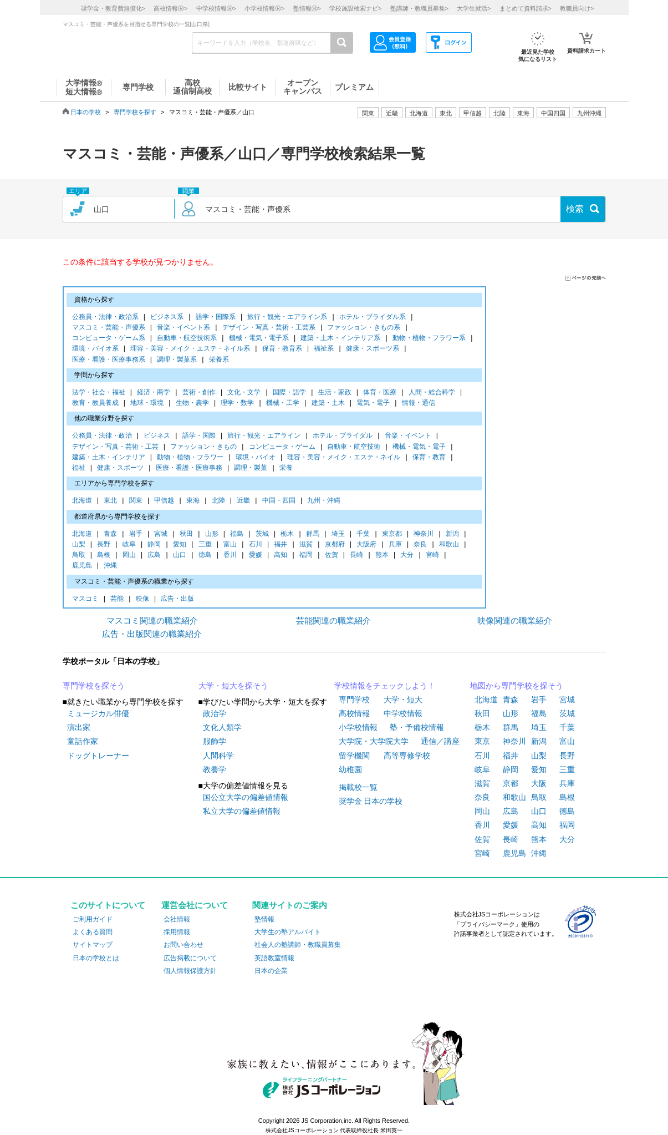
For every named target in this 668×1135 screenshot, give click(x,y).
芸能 (117, 599)
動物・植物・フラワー (190, 458)
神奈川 (424, 534)
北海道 (419, 113)
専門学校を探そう (94, 685)
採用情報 (177, 932)
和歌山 (449, 545)
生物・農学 (192, 403)
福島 (236, 534)
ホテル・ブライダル (343, 436)
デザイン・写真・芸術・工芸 (115, 447)
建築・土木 (328, 403)
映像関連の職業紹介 (514, 620)
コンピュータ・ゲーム (282, 447)
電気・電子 (373, 403)
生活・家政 (334, 393)
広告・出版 (177, 599)
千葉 (363, 534)
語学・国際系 (216, 317)
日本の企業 (271, 971)
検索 (575, 209)
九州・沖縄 (323, 501)
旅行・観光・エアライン (263, 436)
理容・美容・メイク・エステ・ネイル (343, 458)
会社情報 (177, 919)
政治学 (214, 713)
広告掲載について (190, 958)
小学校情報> (264, 8)
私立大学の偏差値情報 (242, 811)
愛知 (179, 545)
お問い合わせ (183, 945)
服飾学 (214, 741)
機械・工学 (282, 403)
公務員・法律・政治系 (105, 317)
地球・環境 (147, 403)
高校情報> (170, 8)
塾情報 (264, 919)
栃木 (287, 534)
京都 (510, 783)
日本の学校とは (96, 958)
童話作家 (82, 741)
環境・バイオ (256, 458)
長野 (103, 545)
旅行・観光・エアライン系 (287, 317)
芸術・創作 (199, 393)
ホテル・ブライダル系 (372, 317)
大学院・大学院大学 (374, 741)
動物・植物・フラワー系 (429, 338)
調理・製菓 (250, 468)
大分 (407, 555)
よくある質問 (93, 932)
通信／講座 (440, 741)
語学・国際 (199, 436)
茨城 (262, 534)
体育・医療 (379, 393)
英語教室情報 (274, 958)
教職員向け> (577, 8)
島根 (103, 555)
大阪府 (366, 545)
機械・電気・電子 (419, 447)
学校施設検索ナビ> (355, 8)
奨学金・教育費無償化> (113, 8)
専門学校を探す (135, 112)
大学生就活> (474, 8)
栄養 (286, 468)
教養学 (214, 769)
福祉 (78, 468)
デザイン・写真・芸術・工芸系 (268, 328)
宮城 (160, 534)
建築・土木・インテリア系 (340, 338)
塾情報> (307, 8)
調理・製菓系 (177, 360)
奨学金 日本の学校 (371, 801)
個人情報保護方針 (190, 971)
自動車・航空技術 (353, 447)
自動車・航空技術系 (187, 338)
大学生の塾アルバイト (287, 932)
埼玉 (338, 534)
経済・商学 (153, 393)
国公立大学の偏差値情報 (245, 797)
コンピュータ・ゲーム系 (108, 338)
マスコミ (85, 599)
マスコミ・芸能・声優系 (108, 328)
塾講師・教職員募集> (419, 8)
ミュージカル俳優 (98, 713)
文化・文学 (244, 393)
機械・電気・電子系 (259, 338)
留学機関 (354, 755)
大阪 (539, 783)
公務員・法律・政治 (102, 436)
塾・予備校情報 (417, 727)
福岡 (306, 555)
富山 (230, 545)
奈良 (420, 545)
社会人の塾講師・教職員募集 (297, 945)
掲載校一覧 (358, 787)
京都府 (335, 545)
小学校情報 (358, 727)
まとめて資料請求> (525, 8)
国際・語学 (289, 393)
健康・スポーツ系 (372, 349)
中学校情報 (403, 713)
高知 (280, 555)
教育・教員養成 (95, 403)
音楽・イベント (408, 436)
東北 (110, 501)
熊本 (382, 555)
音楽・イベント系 (183, 328)
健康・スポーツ (120, 468)
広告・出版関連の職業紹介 (152, 634)
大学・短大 (403, 699)
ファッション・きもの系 (363, 328)
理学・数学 (237, 403)
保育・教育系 (282, 349)
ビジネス (157, 436)
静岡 (154, 545)
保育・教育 (429, 458)
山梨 (78, 545)
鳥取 (78, 555)
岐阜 (129, 545)
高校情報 (354, 713)
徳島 (205, 555)
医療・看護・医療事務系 (108, 360)
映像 (142, 599)
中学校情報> (216, 8)
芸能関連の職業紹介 (333, 620)
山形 (211, 534)
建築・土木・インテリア (108, 458)
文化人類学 (222, 727)
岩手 (135, 534)
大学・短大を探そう (233, 685)
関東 (135, 501)
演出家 (78, 727)
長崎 (356, 555)
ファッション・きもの (203, 447)
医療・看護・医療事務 (189, 468)
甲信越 (164, 501)
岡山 (129, 555)
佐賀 (331, 555)
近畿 (243, 501)
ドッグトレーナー (98, 755)
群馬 (312, 534)
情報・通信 (418, 403)
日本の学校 (85, 112)
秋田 (186, 534)
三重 (205, 545)
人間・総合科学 (432, 393)
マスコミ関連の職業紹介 (152, 620)
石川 (255, 545)
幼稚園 (350, 769)
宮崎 (432, 555)
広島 (154, 555)
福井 (280, 545)
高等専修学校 (407, 755)
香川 (230, 555)
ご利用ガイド (93, 919)
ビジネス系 (166, 317)
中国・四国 (278, 501)
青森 (110, 534)
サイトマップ (93, 945)
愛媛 (255, 555)
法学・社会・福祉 (98, 393)
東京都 (392, 534)
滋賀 (306, 545)
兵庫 (395, 545)
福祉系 (324, 349)
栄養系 (219, 360)
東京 (482, 741)
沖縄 (110, 566)
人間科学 (218, 755)
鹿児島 (82, 566)
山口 (179, 555)
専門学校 (354, 699)
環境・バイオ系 (95, 349)
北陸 (218, 501)
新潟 (452, 534)
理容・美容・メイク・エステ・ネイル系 (190, 349)
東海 (193, 501)
